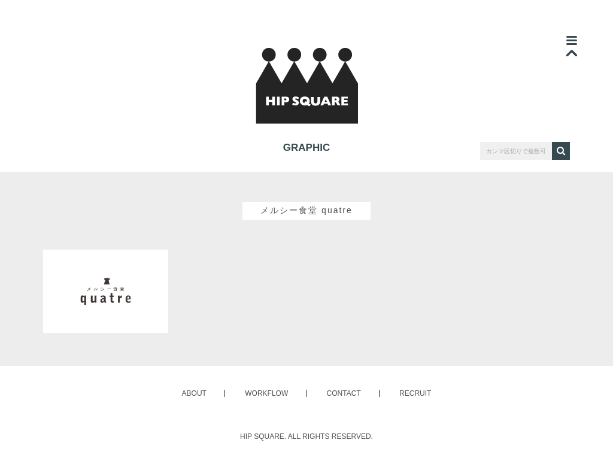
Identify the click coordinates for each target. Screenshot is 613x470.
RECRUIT (415, 393)
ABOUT (194, 393)
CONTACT (344, 393)
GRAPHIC (306, 147)
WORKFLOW (266, 393)
